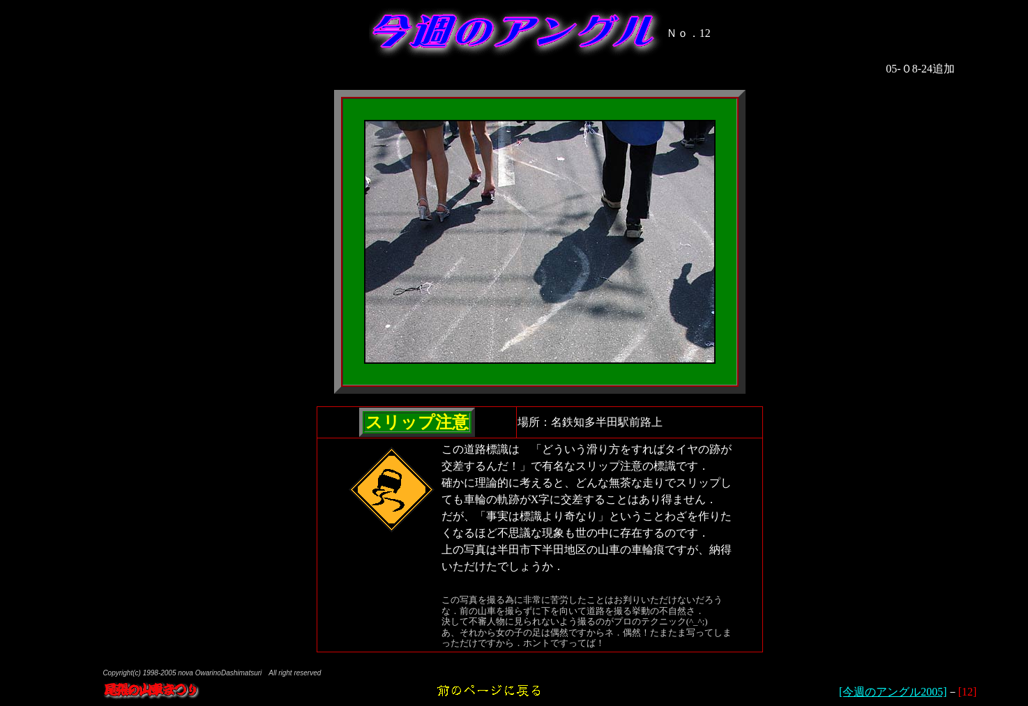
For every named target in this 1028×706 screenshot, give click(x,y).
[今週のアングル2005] (893, 692)
